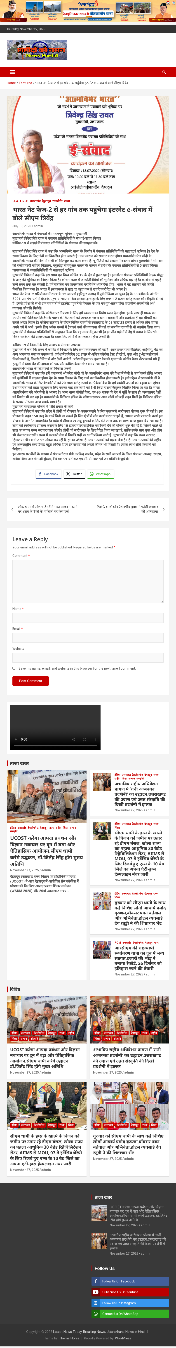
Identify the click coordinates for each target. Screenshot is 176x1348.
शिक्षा (65, 829)
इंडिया (13, 829)
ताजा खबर (19, 765)
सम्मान (73, 829)
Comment (21, 557)
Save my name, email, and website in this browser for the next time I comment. (77, 670)
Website (18, 650)
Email (17, 630)
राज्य (67, 201)
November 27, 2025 (24, 871)
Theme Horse (69, 1340)
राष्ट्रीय (58, 829)
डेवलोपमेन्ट (33, 829)
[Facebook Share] (49, 474)
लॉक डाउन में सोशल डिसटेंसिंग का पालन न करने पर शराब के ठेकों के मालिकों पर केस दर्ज (47, 510)
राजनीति (57, 201)
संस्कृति (13, 833)
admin (38, 226)
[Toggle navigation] (13, 72)
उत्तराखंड (35, 201)
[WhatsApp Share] (101, 474)
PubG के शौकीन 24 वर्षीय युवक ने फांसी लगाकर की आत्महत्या (127, 510)
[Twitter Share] (75, 474)
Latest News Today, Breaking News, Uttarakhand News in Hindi (99, 1333)
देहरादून (46, 201)
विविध (15, 991)
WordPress (123, 1340)
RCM (118, 944)
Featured (20, 201)
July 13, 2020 (21, 226)
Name (18, 610)
